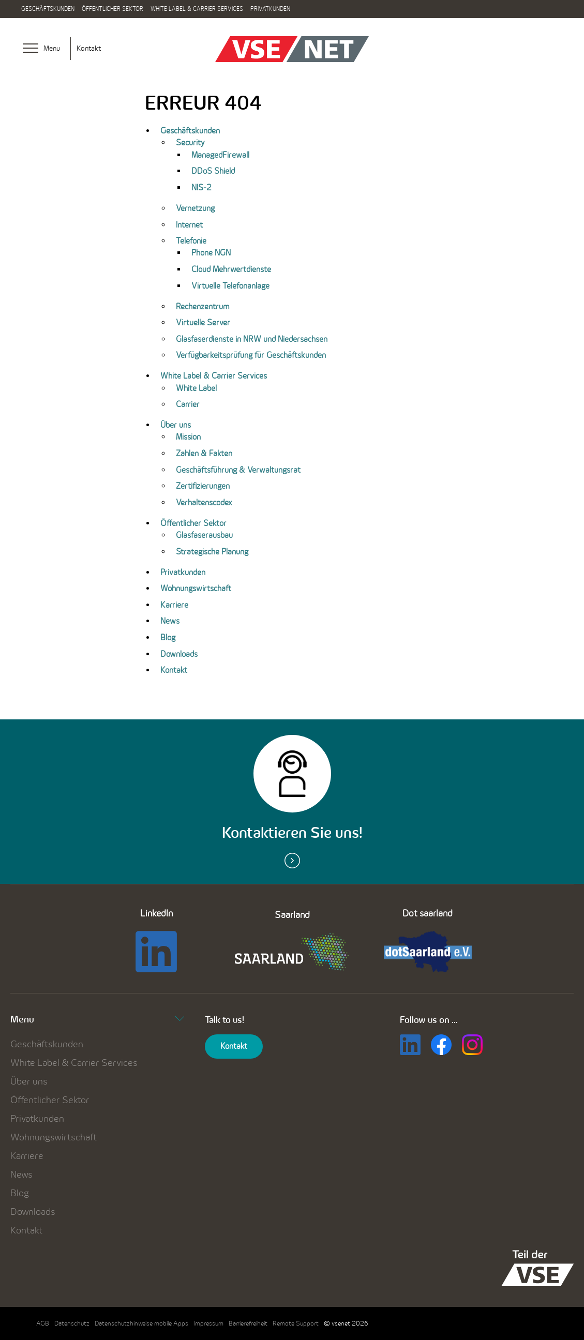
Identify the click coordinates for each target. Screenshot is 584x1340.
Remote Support (296, 1323)
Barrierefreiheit (248, 1323)
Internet (189, 225)
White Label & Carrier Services (197, 8)
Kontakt (89, 48)
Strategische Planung (212, 551)
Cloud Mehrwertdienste (231, 269)
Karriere (174, 605)
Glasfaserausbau (204, 535)
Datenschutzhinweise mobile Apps (141, 1323)
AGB (42, 1323)
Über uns (175, 425)
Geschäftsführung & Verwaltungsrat (238, 470)
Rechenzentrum (202, 306)
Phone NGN (211, 253)
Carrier (188, 404)
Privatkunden (270, 8)
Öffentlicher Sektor (112, 8)
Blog (167, 637)
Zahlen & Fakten (204, 453)
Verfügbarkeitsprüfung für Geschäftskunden (251, 355)
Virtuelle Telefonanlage (230, 286)
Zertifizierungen (203, 486)
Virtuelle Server (203, 322)
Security (190, 142)
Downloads (179, 654)
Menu (97, 1019)
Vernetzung (195, 208)
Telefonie (191, 241)
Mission (188, 437)
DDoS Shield (213, 171)
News (169, 621)
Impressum (208, 1323)
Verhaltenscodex (204, 502)
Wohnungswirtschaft (195, 588)
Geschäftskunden (47, 8)
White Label (196, 388)
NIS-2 (201, 187)
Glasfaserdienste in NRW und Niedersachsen (251, 339)
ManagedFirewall (220, 155)
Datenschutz (71, 1323)
